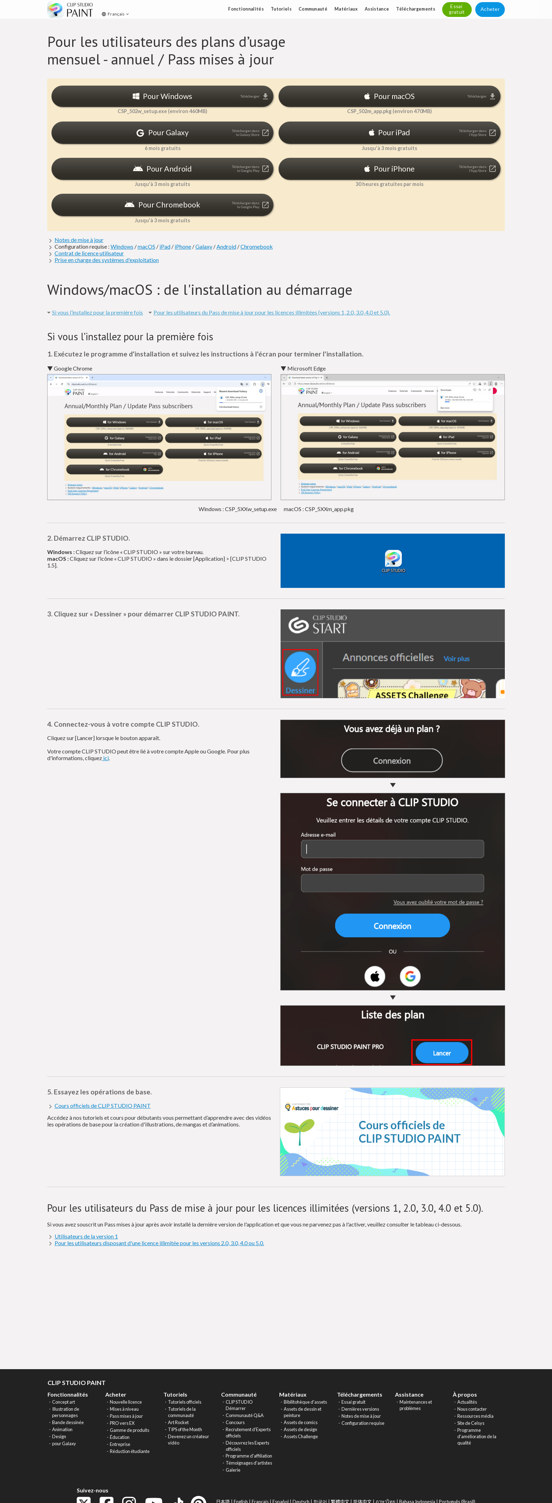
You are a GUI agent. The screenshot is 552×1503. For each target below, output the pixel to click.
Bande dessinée (68, 1422)
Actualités (467, 1402)
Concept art (63, 1402)
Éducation (120, 1437)
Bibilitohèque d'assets (305, 1402)
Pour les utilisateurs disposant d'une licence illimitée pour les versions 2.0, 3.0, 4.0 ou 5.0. (159, 1243)
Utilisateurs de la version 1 (86, 1236)
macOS (146, 246)
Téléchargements (415, 9)
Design (59, 1436)
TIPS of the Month (185, 1429)
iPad (164, 246)
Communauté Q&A (245, 1415)
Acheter (490, 9)
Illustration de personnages (65, 1412)
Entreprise (120, 1444)
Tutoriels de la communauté (182, 1412)
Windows (122, 246)
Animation (62, 1429)
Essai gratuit (353, 1402)
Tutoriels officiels (184, 1402)
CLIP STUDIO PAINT (77, 1382)
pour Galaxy (64, 1443)
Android (226, 246)
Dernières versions (360, 1409)
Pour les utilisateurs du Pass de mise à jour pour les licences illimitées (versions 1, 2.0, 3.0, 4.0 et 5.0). (271, 312)
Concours (235, 1422)
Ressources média (475, 1416)
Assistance (377, 9)
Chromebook (256, 246)
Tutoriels (281, 9)
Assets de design (300, 1429)
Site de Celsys (470, 1423)
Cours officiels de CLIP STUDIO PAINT (103, 1105)
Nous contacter (472, 1409)
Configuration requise (362, 1423)
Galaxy (203, 246)
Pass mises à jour (126, 1416)
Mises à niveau (124, 1409)
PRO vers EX (122, 1423)
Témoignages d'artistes (249, 1463)
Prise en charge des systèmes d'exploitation (107, 259)
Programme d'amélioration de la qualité (476, 1436)
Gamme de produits (129, 1430)
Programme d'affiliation (249, 1456)
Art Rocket (178, 1422)
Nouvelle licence (126, 1402)
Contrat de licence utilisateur (89, 253)
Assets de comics (301, 1422)
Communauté (313, 9)
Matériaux (346, 9)
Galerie (233, 1470)
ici (105, 757)
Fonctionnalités (246, 9)
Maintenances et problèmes (416, 1405)
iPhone (183, 246)
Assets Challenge (301, 1436)
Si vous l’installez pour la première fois (97, 312)
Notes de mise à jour (79, 239)
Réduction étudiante (130, 1451)
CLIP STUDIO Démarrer (239, 1405)
